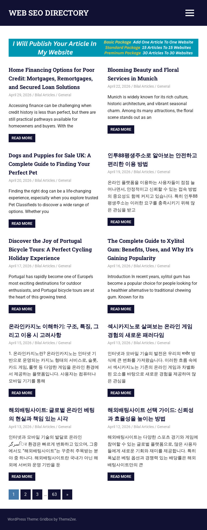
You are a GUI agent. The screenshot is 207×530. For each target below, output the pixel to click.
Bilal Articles (45, 95)
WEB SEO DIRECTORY (49, 13)
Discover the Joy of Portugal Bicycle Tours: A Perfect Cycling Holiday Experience (50, 249)
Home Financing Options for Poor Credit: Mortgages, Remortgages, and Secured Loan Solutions (52, 78)
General (64, 95)
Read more (22, 138)
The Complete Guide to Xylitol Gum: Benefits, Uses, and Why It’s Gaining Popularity (150, 249)
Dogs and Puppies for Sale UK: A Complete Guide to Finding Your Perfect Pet (50, 164)
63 (54, 494)
